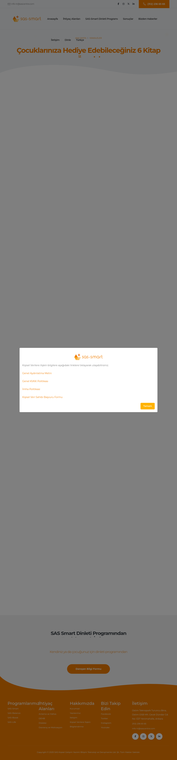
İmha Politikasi (31, 389)
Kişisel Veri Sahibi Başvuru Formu (42, 397)
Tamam (147, 406)
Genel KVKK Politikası (35, 381)
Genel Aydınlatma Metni (37, 373)
